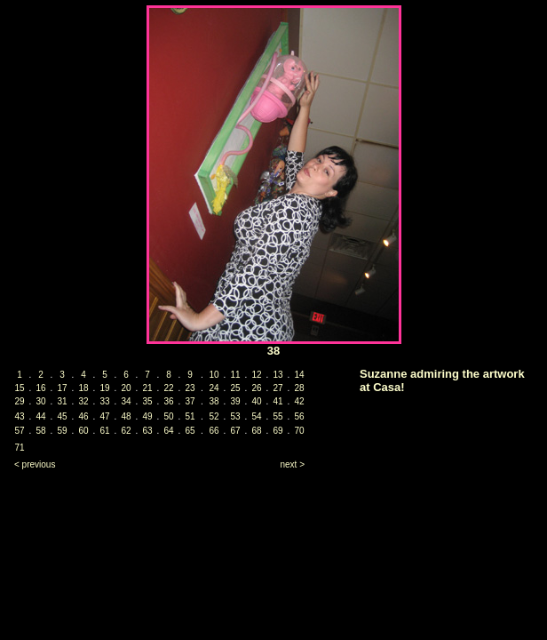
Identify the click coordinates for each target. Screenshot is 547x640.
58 (40, 431)
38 (213, 401)
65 (189, 431)
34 (126, 401)
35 (147, 401)
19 (104, 388)
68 (256, 431)
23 (189, 388)
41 (277, 401)
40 (256, 401)
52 (213, 416)
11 (235, 375)
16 (40, 388)
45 (62, 416)
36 (168, 401)
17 (62, 388)
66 (213, 431)
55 (277, 416)
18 (83, 388)
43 (19, 416)
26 (256, 388)
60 (83, 431)
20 (126, 388)
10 (213, 375)
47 (104, 416)
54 (256, 416)
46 (83, 416)
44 (40, 416)
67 (235, 431)
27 (277, 388)
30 (40, 401)
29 (19, 401)
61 (104, 431)
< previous (34, 464)
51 (189, 416)
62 (126, 431)
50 (168, 416)
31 (62, 401)
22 (168, 388)
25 (235, 388)
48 (126, 416)
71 (19, 447)
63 (147, 431)
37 (189, 401)
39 (235, 401)
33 (104, 401)
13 (277, 375)
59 (62, 431)
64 (168, 431)
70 (299, 431)
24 (213, 388)
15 (19, 388)
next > (292, 464)
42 (299, 401)
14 (299, 375)
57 (19, 431)
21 (147, 388)
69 (277, 431)
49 (147, 416)
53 (235, 416)
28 (299, 388)
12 (256, 375)
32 (83, 401)
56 (299, 416)
